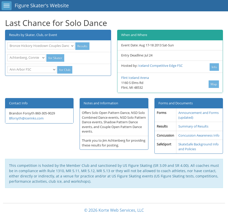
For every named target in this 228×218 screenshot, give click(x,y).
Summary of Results (193, 126)
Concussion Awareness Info (198, 135)
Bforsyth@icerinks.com (26, 118)
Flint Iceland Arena (135, 77)
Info (214, 67)
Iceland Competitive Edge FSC (160, 65)
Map (214, 84)
